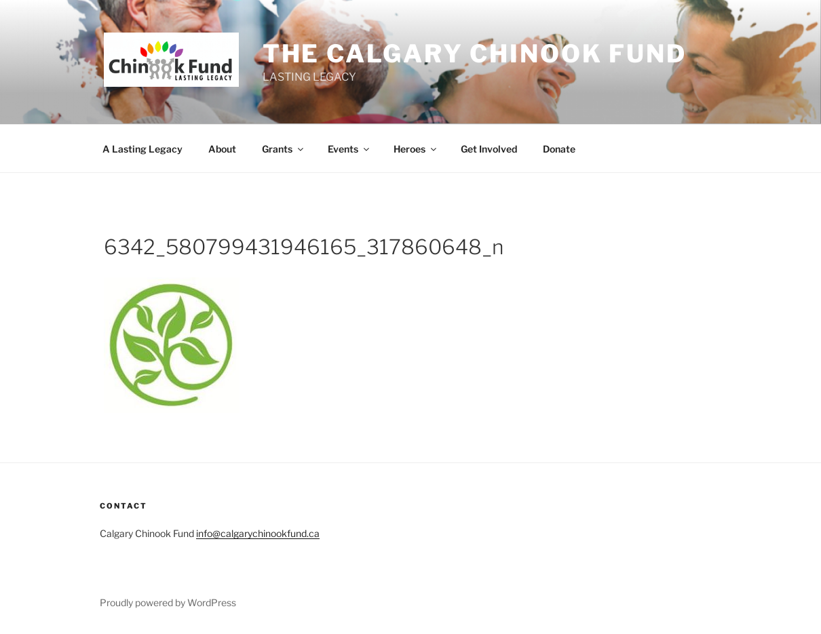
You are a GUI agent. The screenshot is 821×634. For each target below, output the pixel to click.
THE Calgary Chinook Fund (475, 53)
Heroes (416, 149)
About (222, 149)
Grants (283, 149)
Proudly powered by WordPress (168, 602)
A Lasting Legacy (142, 149)
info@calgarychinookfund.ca (258, 533)
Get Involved (489, 149)
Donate (559, 149)
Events (349, 149)
